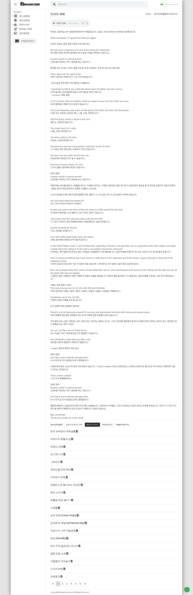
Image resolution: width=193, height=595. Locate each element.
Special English (57, 425)
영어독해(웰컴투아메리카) (165, 14)
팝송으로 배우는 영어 (74, 425)
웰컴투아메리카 (92, 425)
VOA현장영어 (107, 425)
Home (148, 14)
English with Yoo (122, 425)
